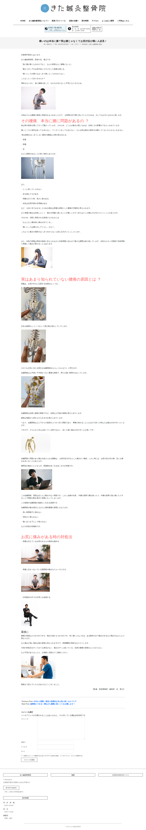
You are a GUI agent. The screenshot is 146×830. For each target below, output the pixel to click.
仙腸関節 (95, 44)
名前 (23, 742)
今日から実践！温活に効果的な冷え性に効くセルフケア (55, 701)
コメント (24, 719)
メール (24, 747)
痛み (100, 44)
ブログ (76, 44)
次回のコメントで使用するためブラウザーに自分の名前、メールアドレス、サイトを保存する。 (53, 756)
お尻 (90, 44)
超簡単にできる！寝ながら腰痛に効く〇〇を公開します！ (52, 704)
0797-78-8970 (11, 788)
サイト (23, 751)
